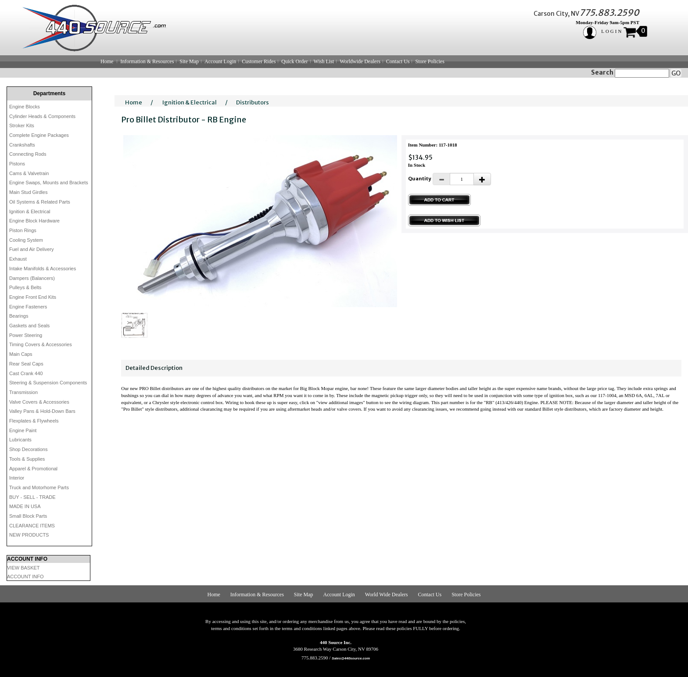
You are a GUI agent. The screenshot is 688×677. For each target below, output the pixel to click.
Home (106, 61)
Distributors (252, 102)
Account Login (220, 61)
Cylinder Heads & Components (42, 116)
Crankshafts (22, 144)
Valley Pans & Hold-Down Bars (42, 411)
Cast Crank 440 (26, 373)
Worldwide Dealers (360, 61)
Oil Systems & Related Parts (39, 201)
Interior (16, 477)
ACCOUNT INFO (25, 576)
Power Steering (25, 335)
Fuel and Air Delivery (31, 249)
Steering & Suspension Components (48, 382)
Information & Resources (147, 61)
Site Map (189, 61)
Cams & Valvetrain (29, 173)
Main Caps (20, 354)
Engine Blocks (24, 106)
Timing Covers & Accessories (40, 344)
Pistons (17, 163)
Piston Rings (22, 230)
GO (676, 73)
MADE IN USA (25, 506)
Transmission (23, 392)
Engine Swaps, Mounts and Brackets (48, 182)
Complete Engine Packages (39, 135)
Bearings (18, 316)
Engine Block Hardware (34, 220)
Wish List (324, 61)
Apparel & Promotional (33, 468)
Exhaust (18, 258)
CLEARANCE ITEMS (32, 525)
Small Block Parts (28, 516)
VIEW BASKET (23, 567)
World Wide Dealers (386, 594)
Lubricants (20, 439)
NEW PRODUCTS (29, 534)
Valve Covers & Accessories (39, 402)
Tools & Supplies (27, 459)
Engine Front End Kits (32, 297)
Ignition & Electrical (29, 211)
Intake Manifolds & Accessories (42, 268)
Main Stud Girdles (28, 192)
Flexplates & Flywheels (34, 420)
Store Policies (429, 61)
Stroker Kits (21, 125)
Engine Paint (22, 430)
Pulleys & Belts (25, 287)
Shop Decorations (28, 449)
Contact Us (398, 61)
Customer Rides (259, 61)
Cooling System (26, 240)
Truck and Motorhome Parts (39, 487)
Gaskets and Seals (29, 325)
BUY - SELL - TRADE (32, 497)
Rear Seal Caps (26, 363)
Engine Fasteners (28, 306)
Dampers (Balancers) (32, 278)
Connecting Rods (27, 154)
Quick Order (294, 61)
